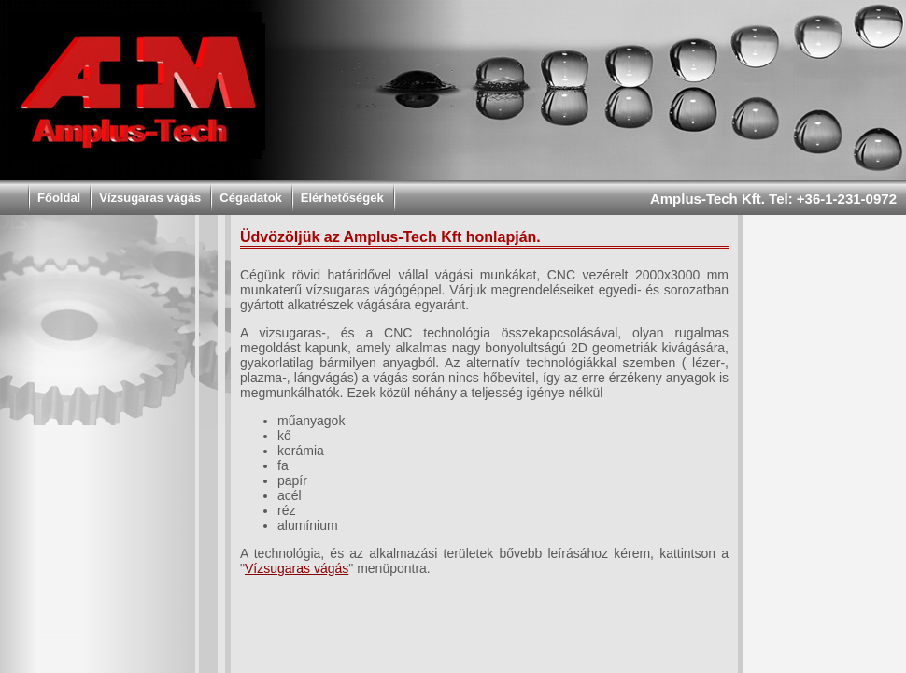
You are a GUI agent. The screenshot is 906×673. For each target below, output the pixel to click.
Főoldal (58, 198)
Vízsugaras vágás (150, 198)
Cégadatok (250, 198)
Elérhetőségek (342, 198)
